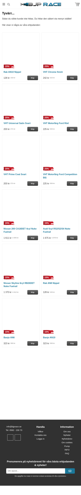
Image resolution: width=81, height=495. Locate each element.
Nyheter (67, 435)
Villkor (40, 431)
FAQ (67, 453)
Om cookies (67, 442)
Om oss (67, 431)
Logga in (40, 439)
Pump (67, 446)
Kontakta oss (41, 435)
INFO (67, 450)
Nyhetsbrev (67, 439)
